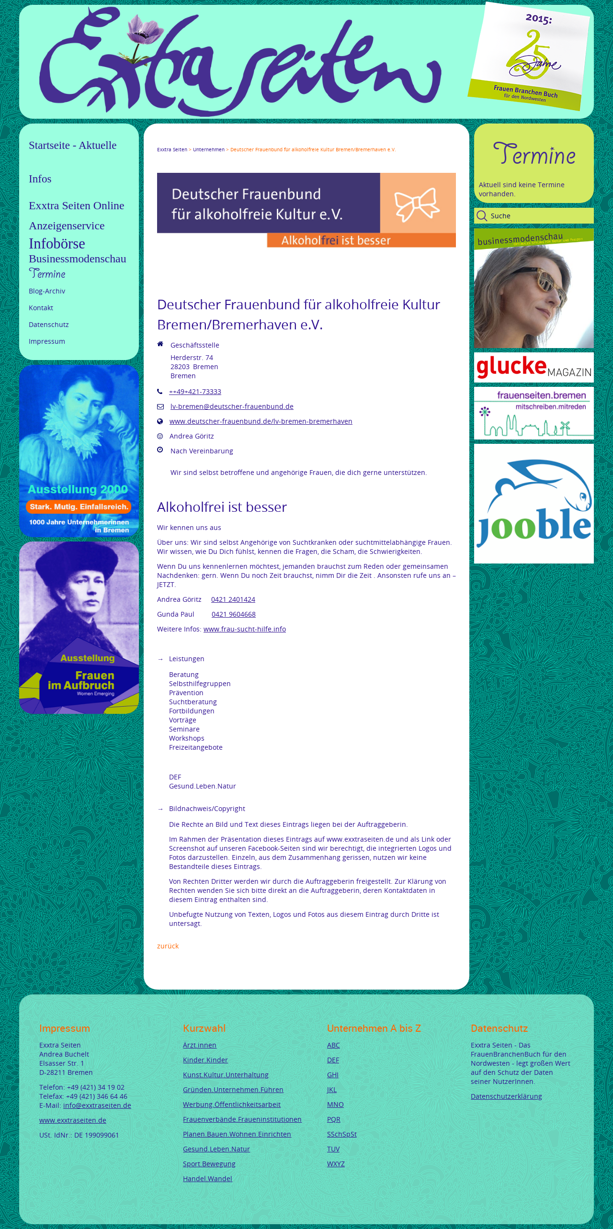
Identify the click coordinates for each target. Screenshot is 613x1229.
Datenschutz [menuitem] (49, 324)
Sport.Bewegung (209, 1163)
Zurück (168, 945)
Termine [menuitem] (47, 273)
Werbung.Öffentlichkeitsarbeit (232, 1104)
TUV (333, 1148)
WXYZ (336, 1163)
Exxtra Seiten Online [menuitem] (77, 205)
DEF (333, 1059)
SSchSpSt (342, 1134)
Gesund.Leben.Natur (216, 1148)
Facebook (161, 141)
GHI (333, 1074)
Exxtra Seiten (172, 150)
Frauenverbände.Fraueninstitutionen (242, 1119)
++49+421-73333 (195, 391)
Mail (218, 141)
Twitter (172, 141)
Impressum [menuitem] (47, 341)
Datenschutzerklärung (506, 1096)
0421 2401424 (233, 599)
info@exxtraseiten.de (97, 1105)
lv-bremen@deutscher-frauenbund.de (232, 406)
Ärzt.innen (199, 1044)
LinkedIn (195, 141)
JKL (332, 1089)
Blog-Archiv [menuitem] (47, 290)
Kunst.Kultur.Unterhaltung (226, 1074)
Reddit (241, 141)
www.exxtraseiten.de (72, 1120)
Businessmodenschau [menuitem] (77, 258)
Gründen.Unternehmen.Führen (233, 1089)
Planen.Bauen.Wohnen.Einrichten (237, 1134)
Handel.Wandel (207, 1178)
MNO (335, 1104)
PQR (334, 1119)
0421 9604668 (234, 614)
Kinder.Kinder (205, 1059)
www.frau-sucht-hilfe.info (245, 628)
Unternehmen (209, 150)
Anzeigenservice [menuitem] (67, 225)
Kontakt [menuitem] (41, 307)
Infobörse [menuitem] (57, 244)
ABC (333, 1044)
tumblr (230, 141)
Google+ (184, 141)
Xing (207, 141)
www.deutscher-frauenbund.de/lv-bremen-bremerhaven (261, 421)
